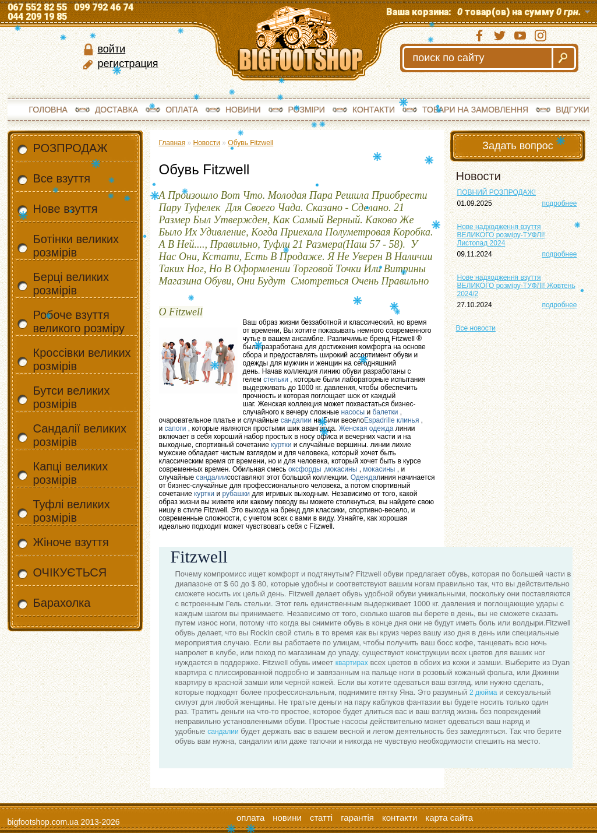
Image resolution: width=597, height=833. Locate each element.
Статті (321, 818)
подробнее (559, 203)
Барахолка (62, 602)
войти (112, 49)
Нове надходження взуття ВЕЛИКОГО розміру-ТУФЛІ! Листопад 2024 (501, 235)
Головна (48, 109)
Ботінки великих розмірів (76, 246)
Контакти (373, 109)
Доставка (116, 109)
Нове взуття (65, 208)
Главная (172, 143)
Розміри (306, 109)
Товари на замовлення (475, 109)
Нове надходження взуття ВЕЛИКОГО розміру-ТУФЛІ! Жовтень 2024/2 (516, 285)
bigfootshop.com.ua (43, 822)
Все (476, 328)
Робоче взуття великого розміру (79, 321)
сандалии (222, 731)
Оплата (181, 109)
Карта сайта (449, 818)
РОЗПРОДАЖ (70, 148)
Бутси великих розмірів (71, 397)
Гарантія (357, 818)
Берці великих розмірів (71, 283)
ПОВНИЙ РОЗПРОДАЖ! (496, 192)
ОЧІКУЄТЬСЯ (70, 572)
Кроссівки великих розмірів (82, 359)
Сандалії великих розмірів (79, 435)
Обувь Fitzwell (250, 143)
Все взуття (62, 178)
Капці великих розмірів (70, 473)
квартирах (351, 663)
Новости (206, 143)
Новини (243, 109)
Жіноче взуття (71, 542)
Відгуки (572, 109)
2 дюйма (483, 692)
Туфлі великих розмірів (71, 511)
